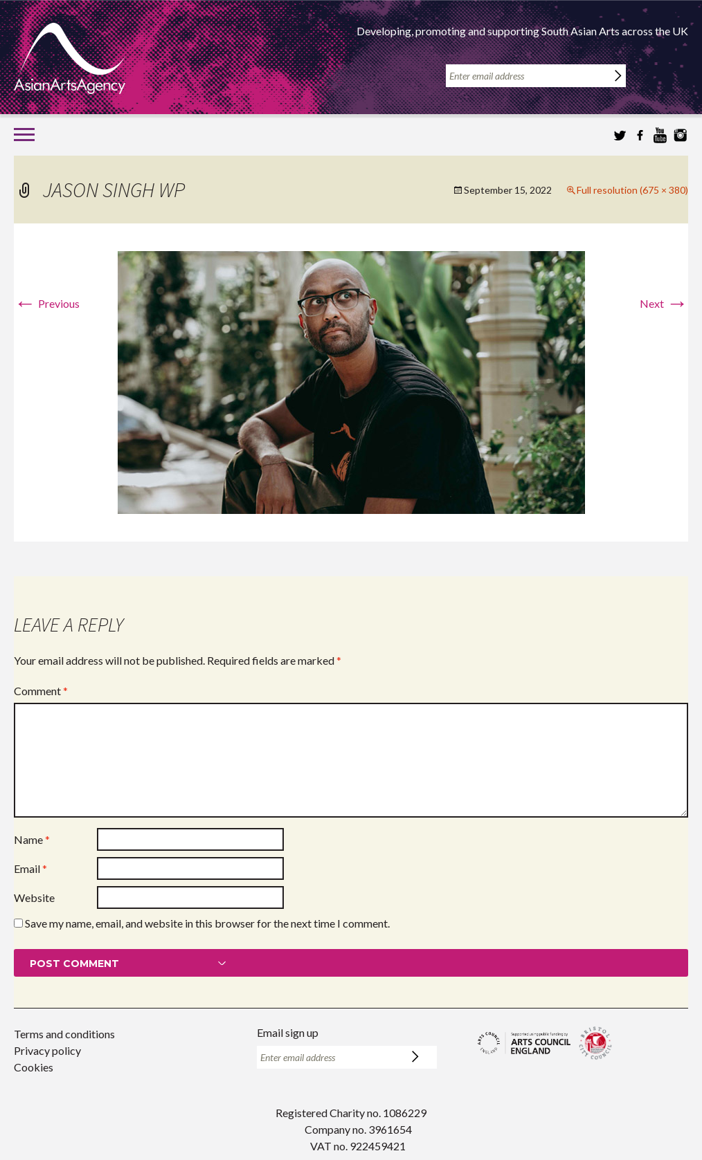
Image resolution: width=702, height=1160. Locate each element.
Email (30, 868)
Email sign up (287, 1032)
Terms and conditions (64, 1033)
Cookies (33, 1067)
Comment (41, 690)
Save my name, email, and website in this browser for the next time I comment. (207, 923)
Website (34, 897)
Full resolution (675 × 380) (632, 190)
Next (664, 303)
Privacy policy (47, 1050)
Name (32, 839)
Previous (47, 303)
